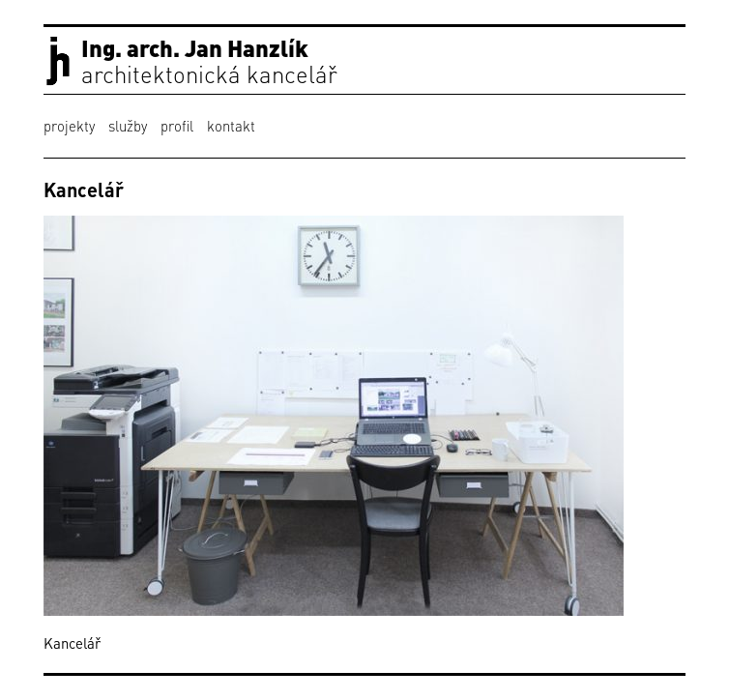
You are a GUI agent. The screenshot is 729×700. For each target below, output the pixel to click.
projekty (69, 125)
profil (176, 125)
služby (127, 125)
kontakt (231, 125)
